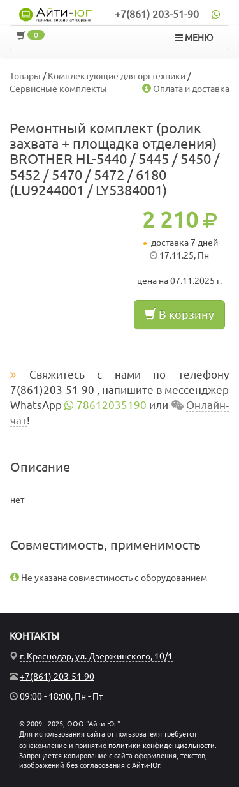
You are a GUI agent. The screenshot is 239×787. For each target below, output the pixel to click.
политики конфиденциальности (161, 745)
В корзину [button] (179, 314)
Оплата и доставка (191, 89)
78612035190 (111, 405)
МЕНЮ (194, 38)
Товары (25, 76)
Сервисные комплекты (58, 89)
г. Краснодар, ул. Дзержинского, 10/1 (96, 656)
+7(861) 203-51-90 (157, 14)
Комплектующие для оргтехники (116, 76)
